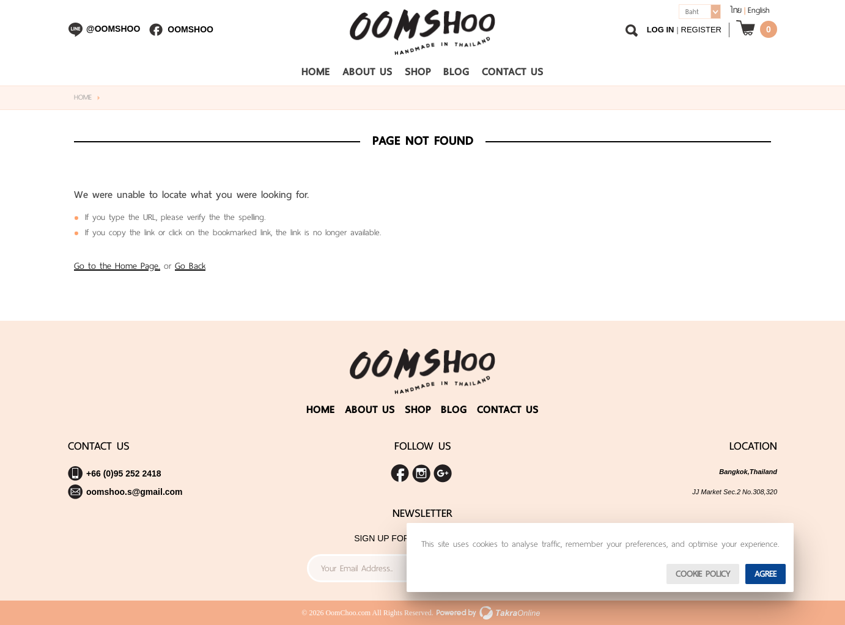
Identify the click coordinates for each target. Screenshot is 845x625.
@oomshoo (113, 29)
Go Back (190, 266)
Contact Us (513, 71)
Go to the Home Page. (117, 266)
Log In (660, 29)
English (759, 10)
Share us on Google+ (443, 473)
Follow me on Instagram (421, 473)
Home (315, 71)
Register (701, 29)
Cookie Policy (703, 574)
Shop (418, 71)
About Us (367, 71)
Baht (692, 11)
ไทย (736, 10)
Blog (456, 71)
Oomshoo (190, 29)
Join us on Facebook (400, 473)
